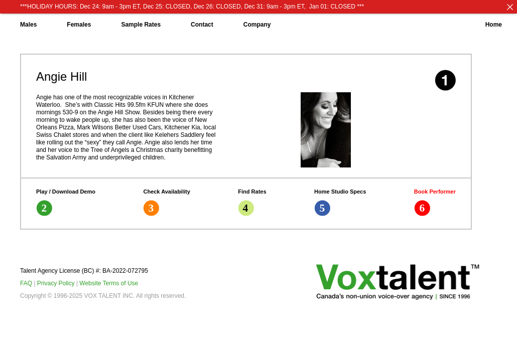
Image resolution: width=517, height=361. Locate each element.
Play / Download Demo (65, 202)
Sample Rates (141, 24)
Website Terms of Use (108, 283)
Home (493, 24)
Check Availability (166, 202)
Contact (202, 24)
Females (79, 24)
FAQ (26, 283)
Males (28, 24)
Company (257, 24)
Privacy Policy (56, 283)
